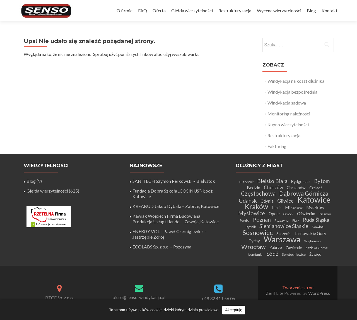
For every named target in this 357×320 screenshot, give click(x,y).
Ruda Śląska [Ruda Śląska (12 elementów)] (316, 220)
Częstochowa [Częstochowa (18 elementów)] (258, 193)
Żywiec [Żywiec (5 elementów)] (315, 254)
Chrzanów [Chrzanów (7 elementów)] (296, 187)
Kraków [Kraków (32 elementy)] (256, 206)
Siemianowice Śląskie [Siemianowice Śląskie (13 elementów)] (283, 226)
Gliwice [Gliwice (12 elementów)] (285, 201)
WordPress (318, 293)
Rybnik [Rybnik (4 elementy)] (251, 227)
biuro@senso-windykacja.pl (138, 297)
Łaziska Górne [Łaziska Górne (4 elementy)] (316, 248)
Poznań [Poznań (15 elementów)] (262, 219)
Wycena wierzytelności (279, 10)
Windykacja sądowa (286, 102)
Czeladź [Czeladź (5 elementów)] (315, 188)
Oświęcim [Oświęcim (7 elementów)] (306, 213)
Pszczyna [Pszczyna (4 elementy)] (281, 220)
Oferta (159, 10)
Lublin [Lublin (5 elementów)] (276, 207)
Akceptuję (233, 310)
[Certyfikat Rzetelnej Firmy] (48, 216)
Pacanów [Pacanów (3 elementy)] (325, 214)
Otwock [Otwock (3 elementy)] (288, 214)
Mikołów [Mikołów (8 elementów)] (294, 207)
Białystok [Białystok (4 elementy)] (246, 182)
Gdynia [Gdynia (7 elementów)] (267, 200)
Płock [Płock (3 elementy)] (295, 220)
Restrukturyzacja (234, 10)
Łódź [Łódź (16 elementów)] (272, 253)
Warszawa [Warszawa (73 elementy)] (282, 239)
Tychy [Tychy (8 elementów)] (254, 240)
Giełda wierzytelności (192, 10)
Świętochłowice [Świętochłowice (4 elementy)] (294, 254)
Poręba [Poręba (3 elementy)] (244, 220)
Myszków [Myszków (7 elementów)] (315, 207)
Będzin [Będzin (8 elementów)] (253, 187)
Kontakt (329, 10)
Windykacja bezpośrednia (292, 91)
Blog (311, 10)
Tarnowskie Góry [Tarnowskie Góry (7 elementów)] (310, 233)
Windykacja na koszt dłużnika (295, 81)
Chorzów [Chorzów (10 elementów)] (273, 187)
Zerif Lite (275, 293)
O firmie (124, 10)
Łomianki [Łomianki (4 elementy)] (255, 254)
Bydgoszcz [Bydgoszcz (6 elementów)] (300, 181)
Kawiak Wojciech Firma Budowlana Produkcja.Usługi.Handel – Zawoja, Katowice (175, 218)
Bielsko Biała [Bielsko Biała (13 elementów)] (272, 181)
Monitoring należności (288, 113)
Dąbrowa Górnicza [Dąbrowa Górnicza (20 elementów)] (303, 193)
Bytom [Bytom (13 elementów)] (322, 181)
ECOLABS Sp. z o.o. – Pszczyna (161, 246)
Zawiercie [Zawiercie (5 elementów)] (294, 247)
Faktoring (276, 146)
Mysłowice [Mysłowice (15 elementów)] (251, 213)
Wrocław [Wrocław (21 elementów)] (253, 246)
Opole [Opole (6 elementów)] (274, 213)
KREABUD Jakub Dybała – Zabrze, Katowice (175, 206)
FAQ (142, 10)
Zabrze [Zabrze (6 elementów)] (275, 247)
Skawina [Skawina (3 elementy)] (318, 227)
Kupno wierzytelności (288, 124)
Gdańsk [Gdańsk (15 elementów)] (248, 200)
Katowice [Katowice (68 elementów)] (314, 199)
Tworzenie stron (297, 287)
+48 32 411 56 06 (218, 298)
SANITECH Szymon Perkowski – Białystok (173, 181)
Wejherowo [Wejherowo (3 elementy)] (312, 241)
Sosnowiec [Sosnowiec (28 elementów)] (258, 232)
